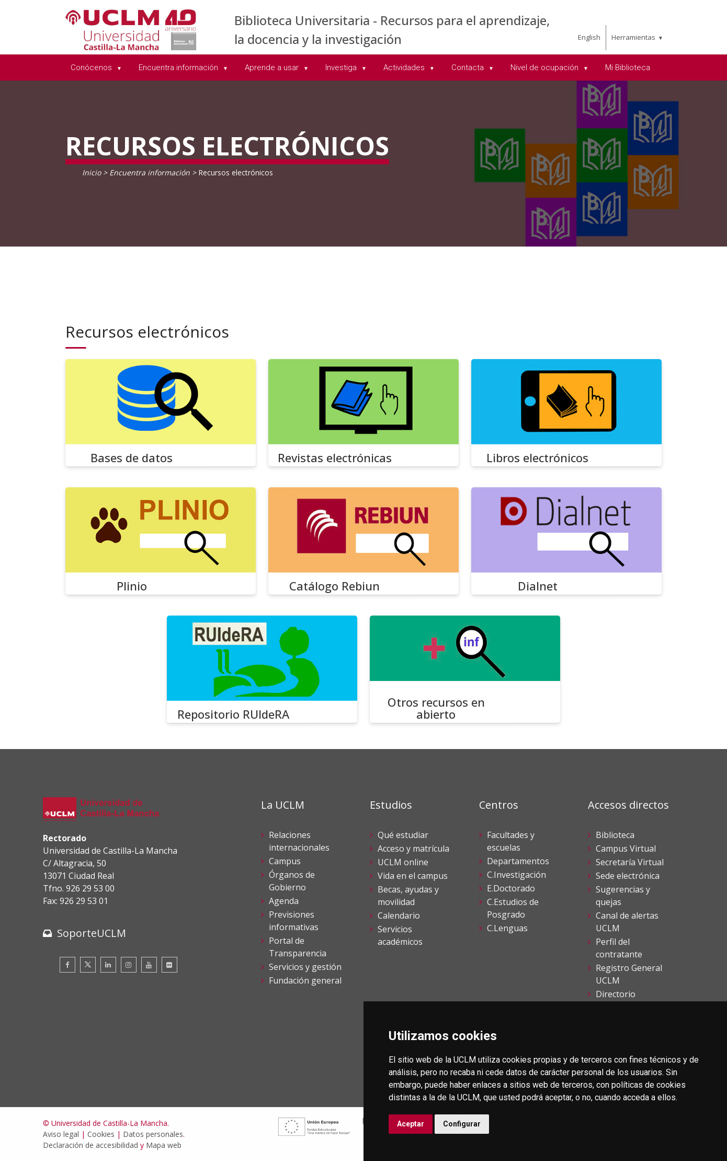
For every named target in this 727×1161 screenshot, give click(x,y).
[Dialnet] (566, 541)
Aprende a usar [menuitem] (273, 67)
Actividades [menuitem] (405, 67)
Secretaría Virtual (630, 862)
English (589, 37)
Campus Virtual (626, 848)
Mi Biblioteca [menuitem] (627, 67)
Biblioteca (615, 835)
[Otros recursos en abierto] (465, 669)
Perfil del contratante (619, 948)
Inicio (91, 172)
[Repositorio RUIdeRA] (262, 669)
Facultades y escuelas (511, 841)
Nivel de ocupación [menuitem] (545, 67)
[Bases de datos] (160, 412)
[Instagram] (129, 965)
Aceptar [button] (410, 1124)
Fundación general (305, 980)
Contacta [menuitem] (468, 67)
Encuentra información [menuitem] (179, 67)
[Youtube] (149, 965)
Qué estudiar (403, 835)
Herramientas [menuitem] (633, 37)
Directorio (615, 994)
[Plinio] (160, 541)
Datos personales (153, 1134)
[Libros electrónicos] (566, 412)
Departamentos (518, 861)
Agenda (284, 901)
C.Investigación (516, 874)
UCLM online (403, 862)
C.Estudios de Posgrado (513, 908)
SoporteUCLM (91, 933)
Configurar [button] (462, 1124)
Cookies (101, 1134)
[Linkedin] (108, 965)
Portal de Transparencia (297, 947)
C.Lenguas (507, 928)
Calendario (399, 915)
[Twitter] (88, 965)
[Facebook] (67, 965)
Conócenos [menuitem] (92, 67)
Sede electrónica (628, 875)
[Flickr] (169, 965)
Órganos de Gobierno (292, 881)
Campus (285, 861)
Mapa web (163, 1145)
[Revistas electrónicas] (363, 412)
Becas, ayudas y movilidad (408, 896)
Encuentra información (149, 172)
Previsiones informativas (294, 921)
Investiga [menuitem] (342, 67)
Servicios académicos (400, 935)
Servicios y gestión (305, 967)
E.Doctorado (511, 888)
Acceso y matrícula (413, 848)
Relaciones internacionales (299, 841)
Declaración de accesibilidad (90, 1145)
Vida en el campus (413, 875)
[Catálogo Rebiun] (363, 541)
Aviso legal (61, 1134)
